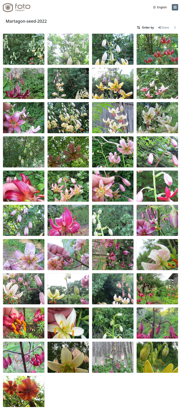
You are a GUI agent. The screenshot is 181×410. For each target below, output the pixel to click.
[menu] (175, 7)
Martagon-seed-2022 (26, 21)
